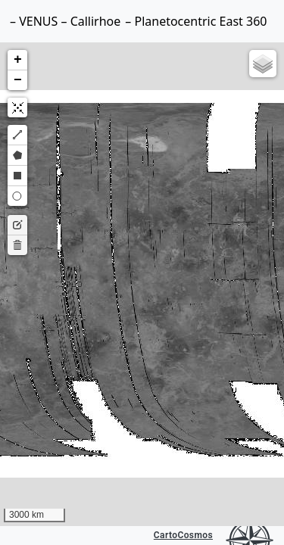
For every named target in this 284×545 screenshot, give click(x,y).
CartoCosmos (183, 535)
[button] (17, 60)
